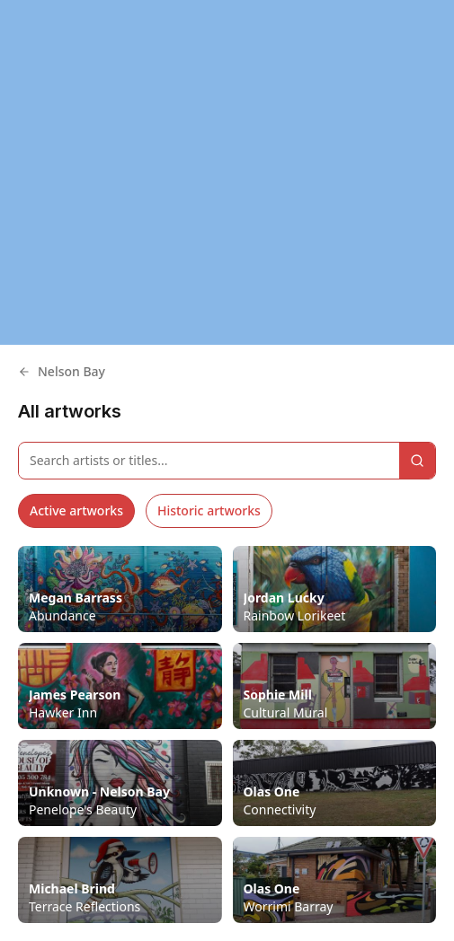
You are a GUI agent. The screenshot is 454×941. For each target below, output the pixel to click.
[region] (227, 172)
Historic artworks (209, 510)
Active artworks (76, 510)
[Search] (417, 461)
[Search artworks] (209, 460)
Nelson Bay (61, 371)
